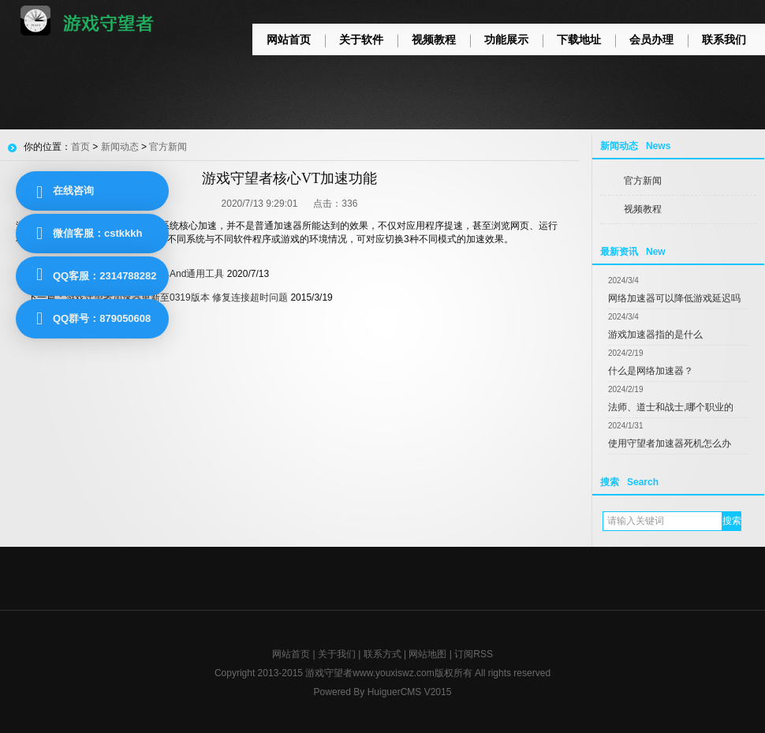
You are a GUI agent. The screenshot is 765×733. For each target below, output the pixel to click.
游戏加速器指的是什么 (655, 334)
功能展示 (506, 39)
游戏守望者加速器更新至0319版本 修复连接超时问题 (176, 297)
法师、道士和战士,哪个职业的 (670, 407)
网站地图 (427, 654)
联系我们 (724, 39)
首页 (80, 146)
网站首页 (289, 39)
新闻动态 (120, 146)
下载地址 (579, 39)
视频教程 (434, 39)
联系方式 (382, 654)
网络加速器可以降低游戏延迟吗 (674, 298)
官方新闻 (643, 180)
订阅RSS (473, 654)
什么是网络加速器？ (650, 370)
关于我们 (337, 654)
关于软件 (361, 39)
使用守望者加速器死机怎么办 (669, 443)
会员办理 (651, 39)
